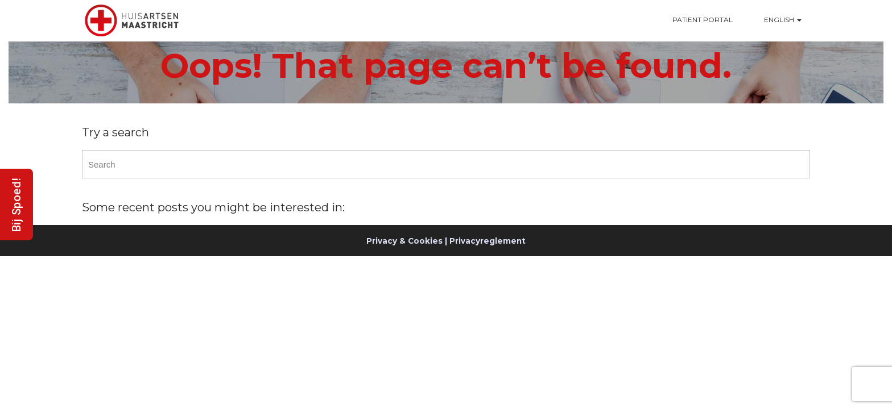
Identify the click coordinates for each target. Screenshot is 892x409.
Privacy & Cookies (404, 240)
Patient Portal (702, 19)
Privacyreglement (487, 240)
